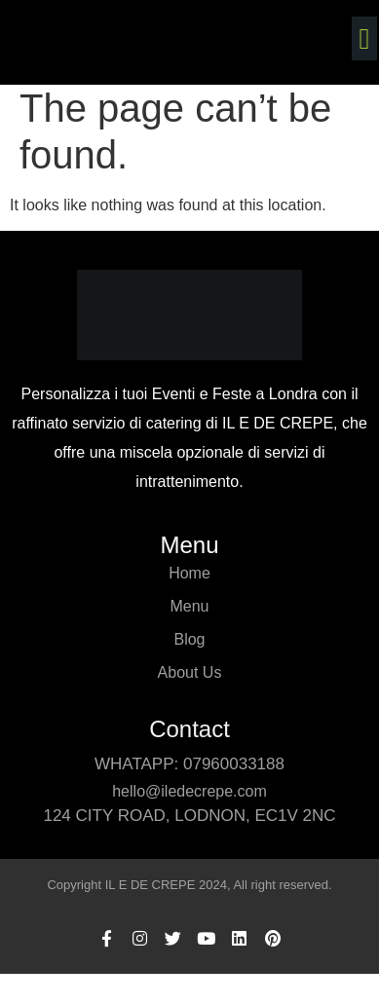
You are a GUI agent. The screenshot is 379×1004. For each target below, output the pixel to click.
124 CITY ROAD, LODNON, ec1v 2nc (189, 815)
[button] (364, 38)
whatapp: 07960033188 (189, 764)
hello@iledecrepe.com (189, 791)
